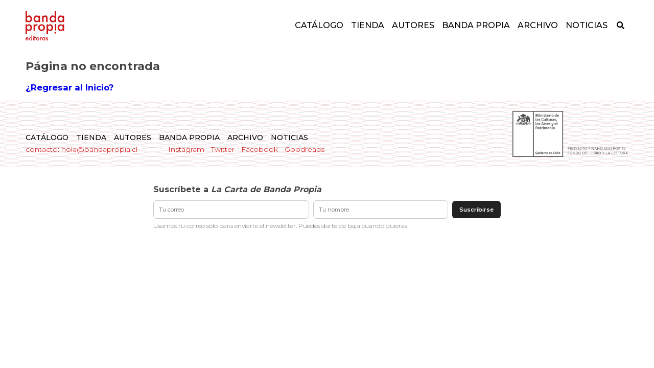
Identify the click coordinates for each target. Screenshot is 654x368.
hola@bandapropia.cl (99, 149)
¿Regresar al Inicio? (69, 87)
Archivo (538, 25)
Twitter (223, 149)
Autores (413, 25)
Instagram (186, 149)
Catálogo (319, 25)
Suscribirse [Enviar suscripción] (476, 209)
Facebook (259, 149)
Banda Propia (476, 25)
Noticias (587, 25)
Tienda (367, 25)
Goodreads (304, 149)
